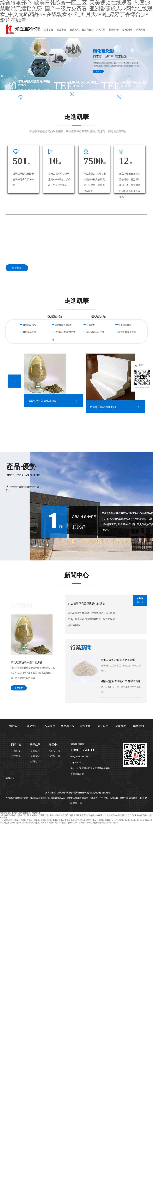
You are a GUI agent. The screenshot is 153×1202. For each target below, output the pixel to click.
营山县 (65, 823)
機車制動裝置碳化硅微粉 (44, 400)
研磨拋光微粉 (124, 325)
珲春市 (17, 820)
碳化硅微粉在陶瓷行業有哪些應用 (121, 681)
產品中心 (61, 29)
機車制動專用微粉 (127, 332)
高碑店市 (108, 820)
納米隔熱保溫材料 (95, 332)
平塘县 (23, 820)
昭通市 (61, 820)
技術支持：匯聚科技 (119, 798)
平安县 (67, 820)
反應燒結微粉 (29, 325)
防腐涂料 (90, 325)
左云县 (29, 820)
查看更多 (17, 267)
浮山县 (127, 820)
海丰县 (116, 823)
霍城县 (55, 820)
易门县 (37, 823)
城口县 (77, 823)
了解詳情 (18, 688)
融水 (42, 823)
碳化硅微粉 (81, 793)
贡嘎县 (13, 823)
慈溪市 (7, 823)
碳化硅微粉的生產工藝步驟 (26, 662)
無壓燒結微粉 (29, 332)
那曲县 (83, 820)
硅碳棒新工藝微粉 (63, 325)
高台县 (133, 820)
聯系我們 (140, 29)
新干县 (25, 823)
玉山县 (139, 820)
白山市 (115, 820)
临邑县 (121, 820)
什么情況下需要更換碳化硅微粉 (86, 603)
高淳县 (101, 820)
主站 (142, 798)
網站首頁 (48, 29)
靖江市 (89, 820)
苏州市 (47, 823)
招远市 (53, 823)
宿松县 (109, 823)
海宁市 (19, 823)
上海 (80, 803)
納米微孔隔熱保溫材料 (105, 407)
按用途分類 (54, 751)
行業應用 (74, 29)
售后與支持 (87, 29)
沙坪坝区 (90, 823)
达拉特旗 (146, 820)
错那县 (31, 823)
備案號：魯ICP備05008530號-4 (95, 798)
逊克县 (49, 820)
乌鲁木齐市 (75, 820)
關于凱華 (114, 29)
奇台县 (71, 823)
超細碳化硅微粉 (94, 793)
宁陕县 (103, 823)
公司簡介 (35, 751)
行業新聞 (16, 756)
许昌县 (84, 823)
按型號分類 (54, 756)
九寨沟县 (36, 820)
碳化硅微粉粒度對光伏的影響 (118, 659)
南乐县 (43, 820)
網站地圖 (106, 793)
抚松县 (97, 823)
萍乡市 (95, 820)
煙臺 (75, 803)
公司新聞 (127, 29)
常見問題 (100, 29)
